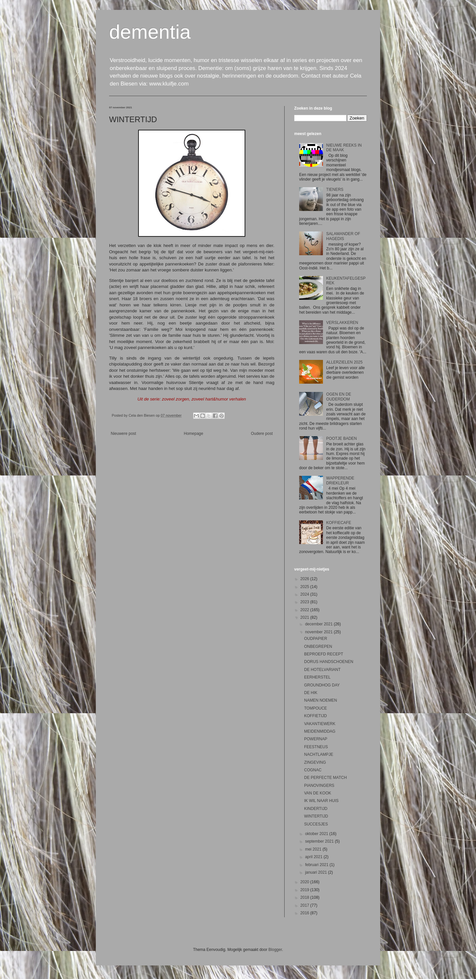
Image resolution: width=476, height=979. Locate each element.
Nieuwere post (123, 433)
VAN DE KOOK (317, 793)
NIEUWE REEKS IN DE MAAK (344, 147)
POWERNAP (315, 739)
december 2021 (319, 624)
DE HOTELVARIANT (322, 669)
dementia (150, 32)
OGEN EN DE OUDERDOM (338, 396)
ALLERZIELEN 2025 (344, 362)
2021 (305, 617)
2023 (305, 602)
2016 (305, 913)
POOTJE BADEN (341, 438)
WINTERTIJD (316, 816)
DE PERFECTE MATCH (325, 777)
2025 (305, 586)
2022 (305, 610)
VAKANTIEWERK (319, 723)
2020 (305, 882)
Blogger (275, 949)
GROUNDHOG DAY (322, 685)
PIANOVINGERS (319, 785)
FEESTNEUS (316, 747)
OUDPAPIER (315, 638)
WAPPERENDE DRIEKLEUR (340, 480)
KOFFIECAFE (338, 522)
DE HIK (310, 692)
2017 (305, 905)
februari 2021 (317, 864)
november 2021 (319, 632)
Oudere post (262, 433)
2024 (305, 594)
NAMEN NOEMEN (320, 700)
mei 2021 (314, 849)
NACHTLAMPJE (318, 754)
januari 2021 (316, 872)
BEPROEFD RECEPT (323, 654)
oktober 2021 (317, 833)
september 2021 (320, 841)
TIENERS (334, 189)
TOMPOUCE (315, 708)
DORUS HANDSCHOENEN (328, 661)
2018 (305, 897)
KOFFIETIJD (315, 716)
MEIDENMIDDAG (320, 731)
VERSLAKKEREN (342, 322)
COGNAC (313, 770)
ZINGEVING (315, 762)
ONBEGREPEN (318, 646)
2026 (305, 579)
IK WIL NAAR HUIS (321, 800)
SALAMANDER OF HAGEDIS (343, 236)
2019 (305, 890)
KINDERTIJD (315, 808)
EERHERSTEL (317, 677)
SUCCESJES (316, 824)
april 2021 (314, 857)
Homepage (193, 433)
